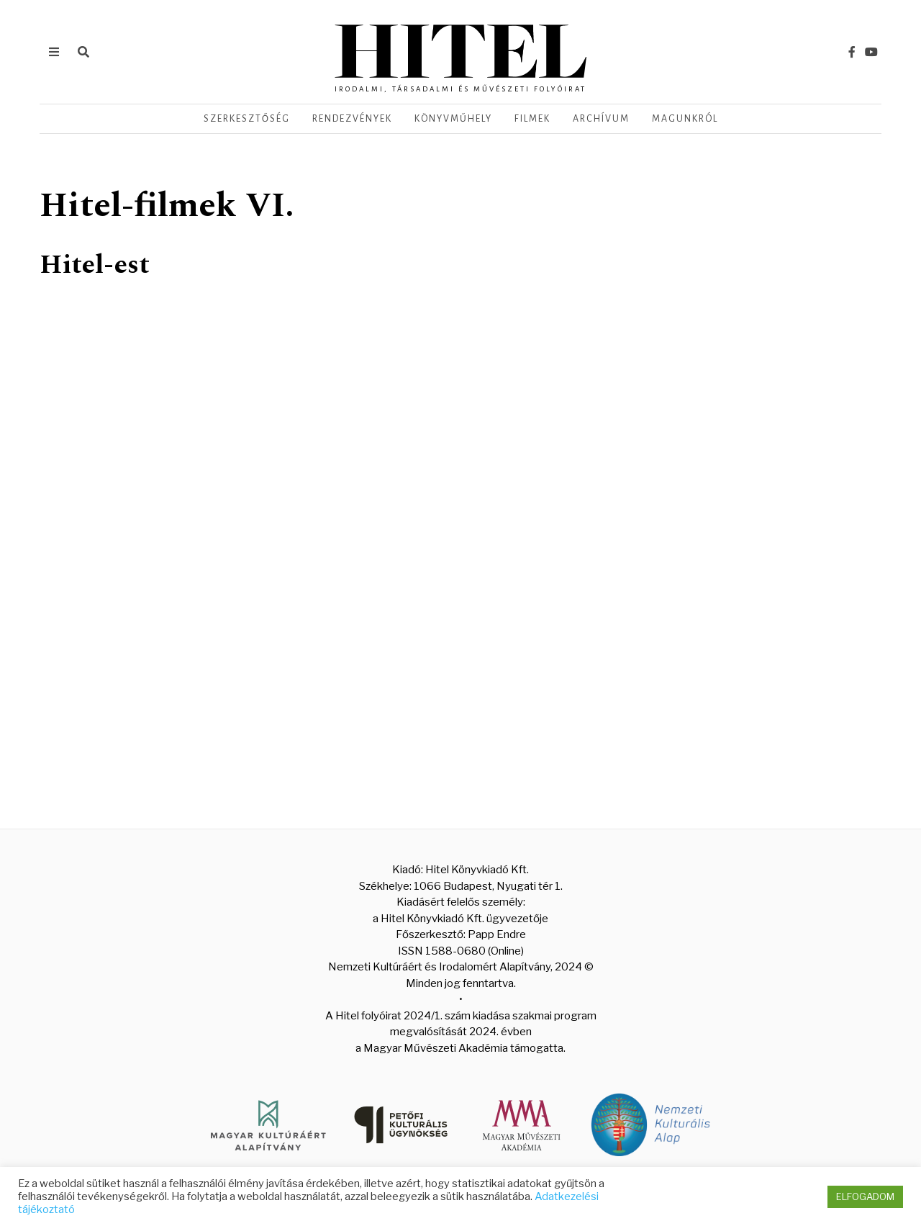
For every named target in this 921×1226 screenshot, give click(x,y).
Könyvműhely (453, 119)
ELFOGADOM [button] (865, 1196)
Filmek (532, 119)
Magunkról (685, 119)
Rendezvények (352, 119)
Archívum (601, 119)
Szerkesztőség (247, 119)
